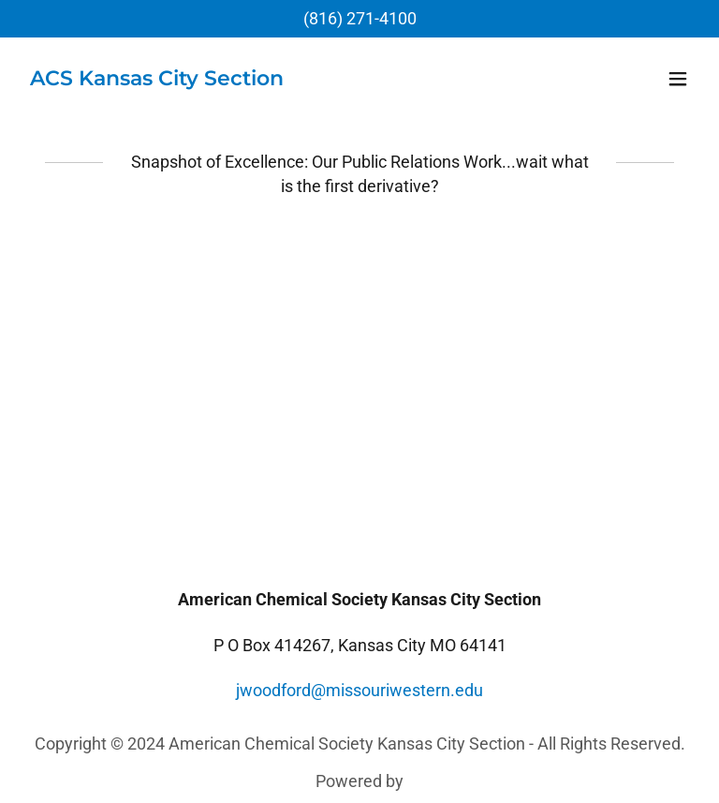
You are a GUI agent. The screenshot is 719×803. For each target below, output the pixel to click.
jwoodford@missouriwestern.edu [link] (359, 690)
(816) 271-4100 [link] (360, 18)
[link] (157, 79)
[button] (678, 78)
